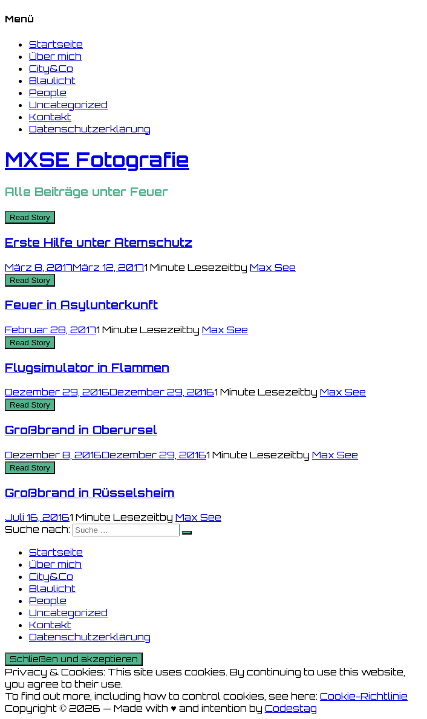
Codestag (291, 708)
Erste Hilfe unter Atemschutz (98, 242)
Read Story (30, 217)
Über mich (55, 56)
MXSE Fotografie (97, 160)
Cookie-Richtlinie (364, 696)
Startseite (56, 44)
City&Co (51, 68)
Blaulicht (52, 80)
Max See (273, 267)
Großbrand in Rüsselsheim (90, 493)
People (48, 92)
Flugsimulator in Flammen (87, 367)
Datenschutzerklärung (90, 129)
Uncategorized (68, 105)
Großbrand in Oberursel (81, 430)
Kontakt (50, 117)
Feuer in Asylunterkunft (81, 305)
